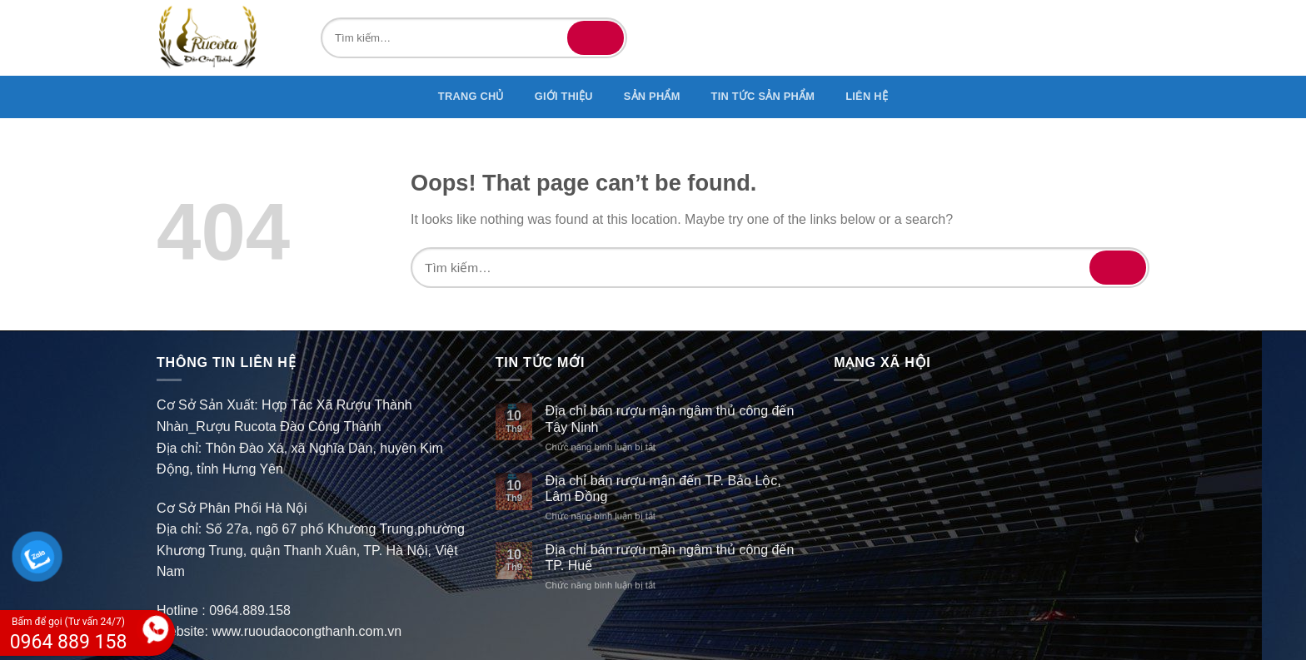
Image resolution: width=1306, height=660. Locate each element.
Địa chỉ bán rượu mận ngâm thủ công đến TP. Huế (669, 558)
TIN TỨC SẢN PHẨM (763, 96)
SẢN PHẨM (652, 96)
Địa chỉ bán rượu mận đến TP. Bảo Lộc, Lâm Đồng (662, 489)
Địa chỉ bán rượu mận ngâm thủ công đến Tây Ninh (669, 419)
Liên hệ (866, 96)
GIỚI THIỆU (564, 96)
